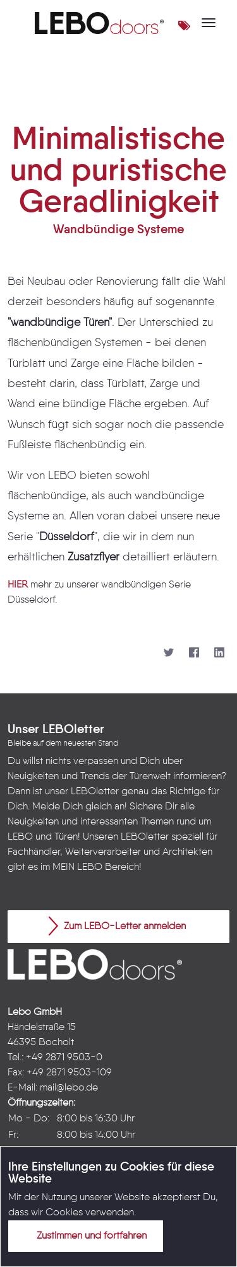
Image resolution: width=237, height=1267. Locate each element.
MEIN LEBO (77, 867)
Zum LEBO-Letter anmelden (117, 926)
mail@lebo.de (69, 1088)
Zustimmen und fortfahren (84, 1235)
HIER (18, 585)
